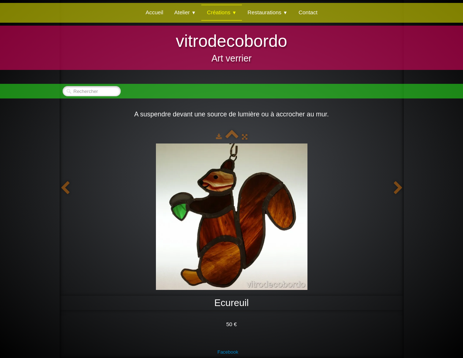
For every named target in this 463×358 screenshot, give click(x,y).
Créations (221, 12)
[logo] (231, 47)
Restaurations (267, 12)
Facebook (227, 352)
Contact (308, 12)
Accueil (154, 12)
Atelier (185, 12)
